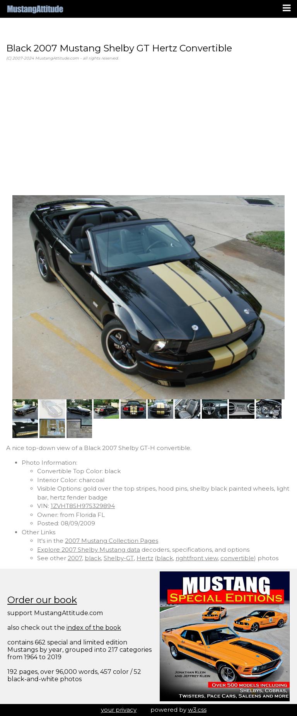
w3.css (197, 709)
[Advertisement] (148, 128)
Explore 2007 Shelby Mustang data (88, 549)
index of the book (94, 627)
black (93, 558)
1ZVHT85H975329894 (83, 506)
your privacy (119, 709)
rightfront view (197, 558)
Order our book (42, 599)
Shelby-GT (119, 558)
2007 (75, 558)
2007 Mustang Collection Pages (111, 540)
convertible (237, 558)
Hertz (145, 558)
